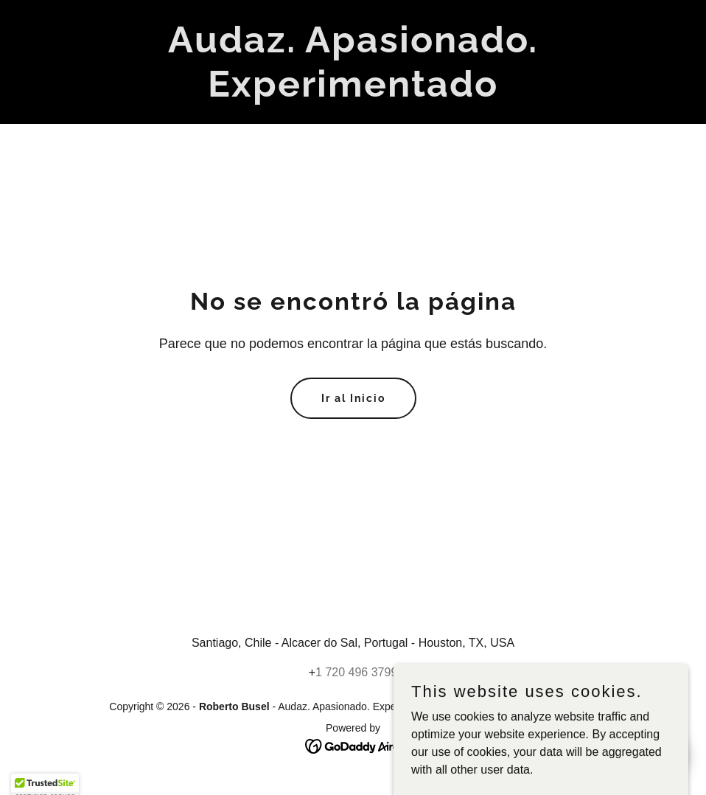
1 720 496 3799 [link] (356, 672)
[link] (353, 92)
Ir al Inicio (353, 398)
